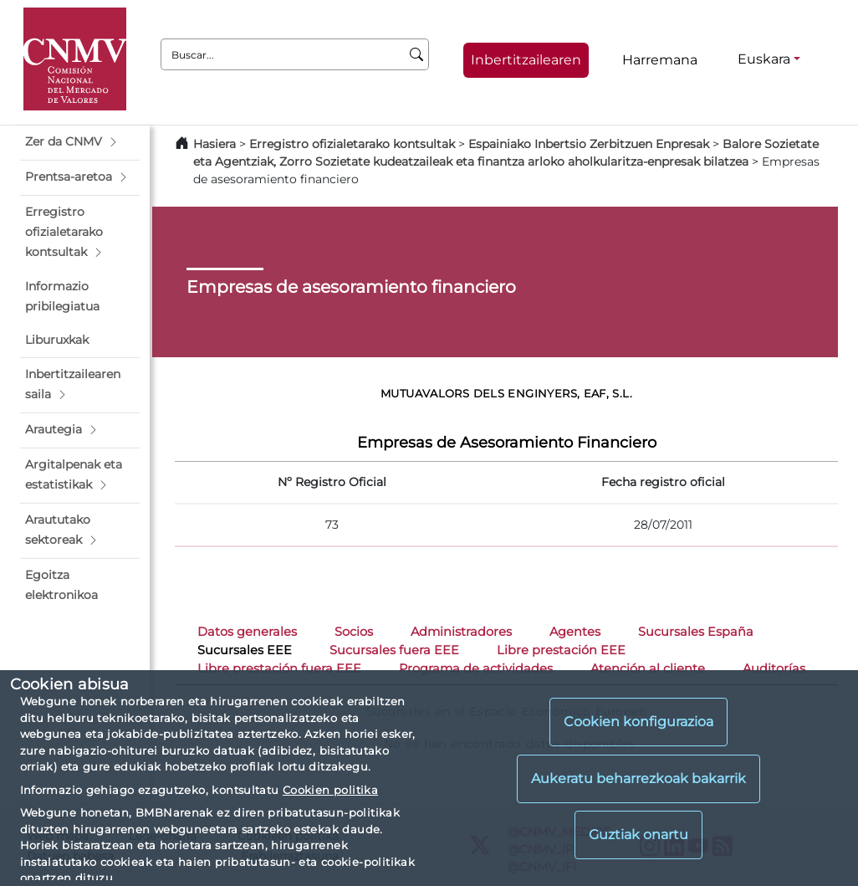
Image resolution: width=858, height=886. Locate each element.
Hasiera (214, 143)
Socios (354, 631)
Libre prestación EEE (561, 650)
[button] (80, 142)
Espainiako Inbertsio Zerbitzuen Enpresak (588, 143)
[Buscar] (417, 54)
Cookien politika (330, 789)
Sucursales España (695, 631)
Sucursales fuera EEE (394, 650)
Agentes (574, 631)
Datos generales (247, 631)
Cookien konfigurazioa (638, 722)
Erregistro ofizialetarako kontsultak (352, 143)
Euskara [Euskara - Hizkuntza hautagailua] (764, 59)
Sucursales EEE (244, 650)
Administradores (461, 631)
